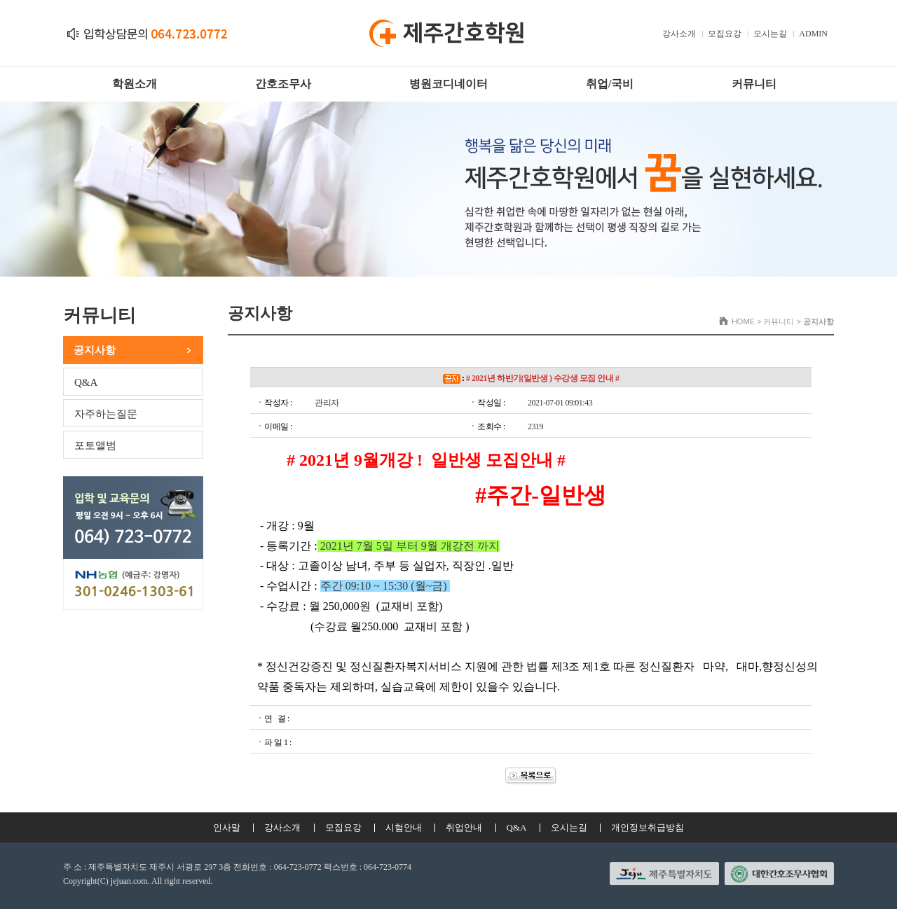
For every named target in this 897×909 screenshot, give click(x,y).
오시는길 (770, 34)
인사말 (226, 827)
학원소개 (134, 84)
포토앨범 (95, 445)
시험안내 (403, 827)
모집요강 (724, 34)
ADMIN (813, 34)
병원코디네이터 (448, 84)
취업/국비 (610, 84)
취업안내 (464, 827)
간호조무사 (283, 84)
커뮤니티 (754, 84)
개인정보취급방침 (647, 827)
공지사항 (95, 350)
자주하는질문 (105, 413)
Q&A (85, 382)
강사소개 (679, 34)
